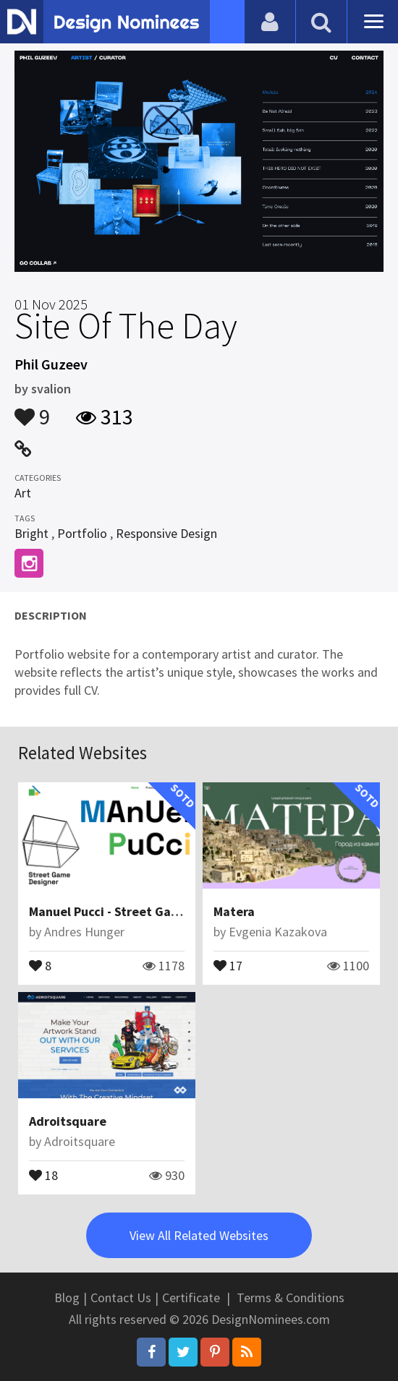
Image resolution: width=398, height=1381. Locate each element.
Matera (234, 911)
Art (22, 492)
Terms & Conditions (290, 1297)
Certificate (191, 1297)
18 (43, 1174)
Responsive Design (166, 533)
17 (227, 964)
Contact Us (120, 1297)
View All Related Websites (199, 1235)
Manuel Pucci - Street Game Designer (136, 911)
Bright (31, 533)
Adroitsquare (67, 1121)
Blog (67, 1297)
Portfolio (82, 533)
